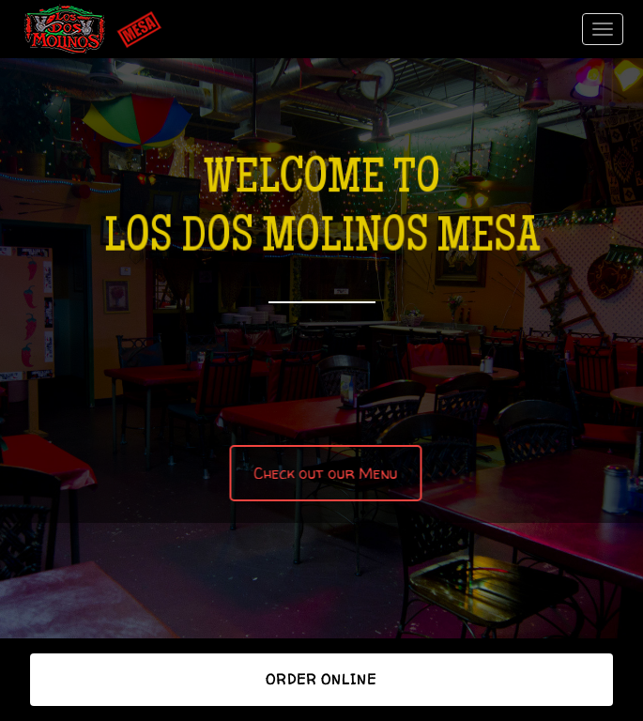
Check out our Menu (324, 473)
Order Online (321, 679)
